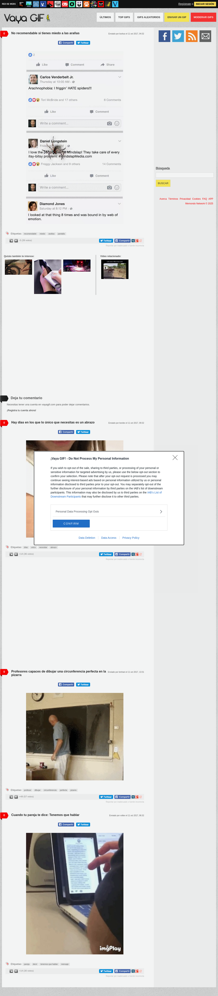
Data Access (108, 537)
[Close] (176, 459)
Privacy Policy (130, 537)
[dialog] (109, 498)
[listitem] (109, 512)
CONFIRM (71, 523)
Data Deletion (87, 537)
